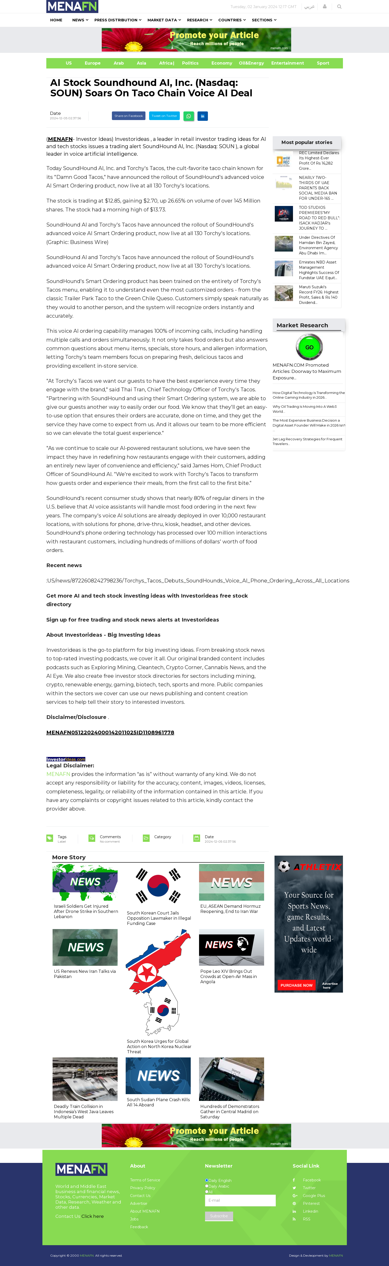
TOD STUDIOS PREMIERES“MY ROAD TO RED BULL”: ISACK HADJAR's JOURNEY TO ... (319, 218)
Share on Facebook (128, 116)
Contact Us (140, 1195)
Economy (222, 63)
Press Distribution (115, 20)
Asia (141, 63)
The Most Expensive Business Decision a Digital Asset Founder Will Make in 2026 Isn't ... (309, 425)
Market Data (162, 20)
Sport (319, 63)
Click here (92, 1216)
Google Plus (309, 1195)
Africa (165, 63)
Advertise (138, 1203)
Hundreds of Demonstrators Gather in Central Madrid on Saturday (229, 1111)
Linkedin (305, 1211)
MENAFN (60, 139)
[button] (325, 6)
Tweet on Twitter (164, 116)
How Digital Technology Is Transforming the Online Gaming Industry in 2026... (309, 395)
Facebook (307, 1180)
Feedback (139, 1227)
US (62, 63)
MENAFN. (87, 1255)
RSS (301, 1219)
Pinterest (306, 1203)
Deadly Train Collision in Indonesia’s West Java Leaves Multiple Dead (83, 1111)
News (78, 20)
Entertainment (279, 63)
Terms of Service (145, 1180)
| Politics (189, 63)
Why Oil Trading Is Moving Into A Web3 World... (305, 408)
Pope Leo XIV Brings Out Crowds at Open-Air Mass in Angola (228, 976)
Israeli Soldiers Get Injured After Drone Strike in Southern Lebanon (86, 911)
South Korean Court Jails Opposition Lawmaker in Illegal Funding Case (159, 918)
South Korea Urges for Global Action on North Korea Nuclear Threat (159, 1046)
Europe (92, 63)
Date (55, 113)
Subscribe (219, 1216)
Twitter (304, 1188)
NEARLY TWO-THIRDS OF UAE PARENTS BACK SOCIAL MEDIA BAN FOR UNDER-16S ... (318, 188)
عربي (309, 6)
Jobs (134, 1219)
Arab (118, 63)
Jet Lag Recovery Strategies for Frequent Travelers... (307, 441)
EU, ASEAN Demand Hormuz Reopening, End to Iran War (230, 909)
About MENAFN (145, 1211)
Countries (230, 20)
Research (197, 20)
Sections (262, 20)
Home (56, 20)
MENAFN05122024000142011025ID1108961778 (110, 732)
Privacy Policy (142, 1188)
